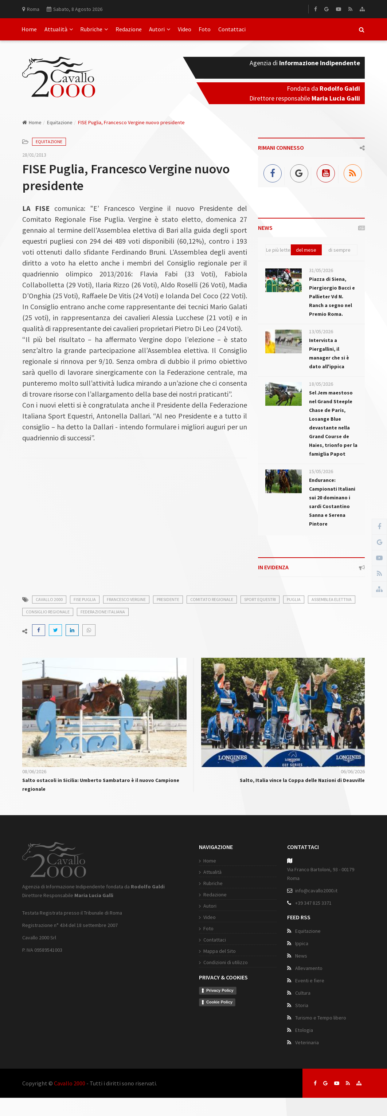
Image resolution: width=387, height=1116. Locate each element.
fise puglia (85, 599)
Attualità (58, 29)
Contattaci (232, 29)
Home (29, 29)
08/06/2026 (34, 771)
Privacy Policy (220, 990)
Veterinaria (307, 1042)
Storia (301, 1005)
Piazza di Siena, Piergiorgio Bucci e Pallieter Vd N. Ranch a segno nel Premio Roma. (332, 296)
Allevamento (308, 968)
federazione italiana (103, 611)
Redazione (129, 29)
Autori (159, 29)
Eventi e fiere (309, 980)
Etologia (304, 1030)
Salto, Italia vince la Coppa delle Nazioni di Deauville (302, 780)
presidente (168, 599)
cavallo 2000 (49, 599)
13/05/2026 (321, 331)
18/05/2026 (321, 384)
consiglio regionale (48, 611)
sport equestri (260, 599)
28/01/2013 (34, 155)
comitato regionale (211, 599)
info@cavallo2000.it (316, 890)
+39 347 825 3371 (313, 903)
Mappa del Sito (219, 951)
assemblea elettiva (332, 599)
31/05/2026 (321, 270)
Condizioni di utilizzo (225, 962)
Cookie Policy (219, 1002)
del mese (306, 250)
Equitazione (60, 122)
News (301, 955)
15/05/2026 (321, 471)
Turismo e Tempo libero (320, 1017)
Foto (205, 29)
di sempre (339, 250)
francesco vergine (126, 599)
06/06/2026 (353, 771)
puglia (294, 599)
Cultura (302, 993)
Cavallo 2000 (69, 1083)
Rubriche (94, 29)
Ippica (301, 943)
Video (184, 29)
